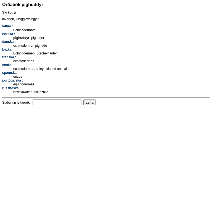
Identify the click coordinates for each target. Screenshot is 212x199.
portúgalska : (12, 80)
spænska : (10, 73)
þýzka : (8, 49)
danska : (9, 42)
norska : (8, 34)
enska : (8, 65)
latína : (7, 26)
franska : (9, 57)
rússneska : (11, 88)
